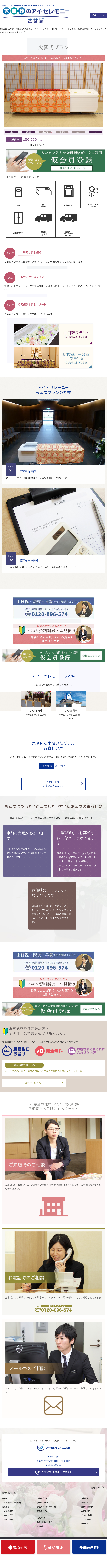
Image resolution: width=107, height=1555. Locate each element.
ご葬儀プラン (42, 1498)
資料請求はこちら (34, 1083)
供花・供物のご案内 (44, 1522)
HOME (4, 1498)
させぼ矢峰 (8, 1519)
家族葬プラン (42, 1511)
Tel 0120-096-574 (53, 1465)
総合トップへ (98, 1487)
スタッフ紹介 (86, 1519)
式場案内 (5, 1507)
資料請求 (84, 1498)
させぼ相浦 (8, 1511)
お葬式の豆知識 (87, 1507)
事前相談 (84, 1503)
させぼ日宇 (8, 1515)
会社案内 (84, 1524)
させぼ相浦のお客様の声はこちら (53, 784)
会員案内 (40, 1526)
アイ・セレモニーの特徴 (11, 1503)
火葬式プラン (42, 1503)
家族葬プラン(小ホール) (46, 1507)
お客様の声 (85, 1511)
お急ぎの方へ (42, 1518)
